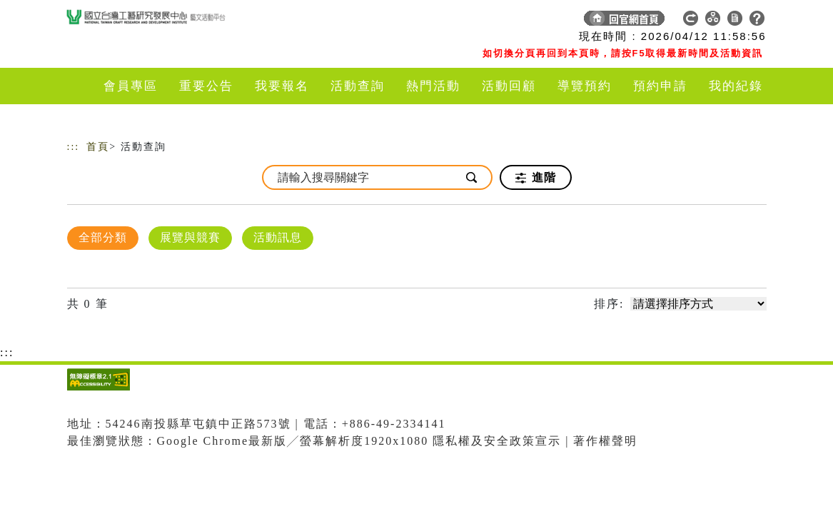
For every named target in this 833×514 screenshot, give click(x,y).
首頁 (97, 146)
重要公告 (206, 86)
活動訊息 (277, 237)
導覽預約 (584, 86)
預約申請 (660, 86)
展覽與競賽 (190, 237)
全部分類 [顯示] (103, 237)
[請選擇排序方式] (698, 304)
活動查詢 (357, 86)
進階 (535, 177)
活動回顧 (509, 86)
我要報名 (282, 86)
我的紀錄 (736, 86)
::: (73, 146)
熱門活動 (433, 86)
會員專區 (131, 86)
